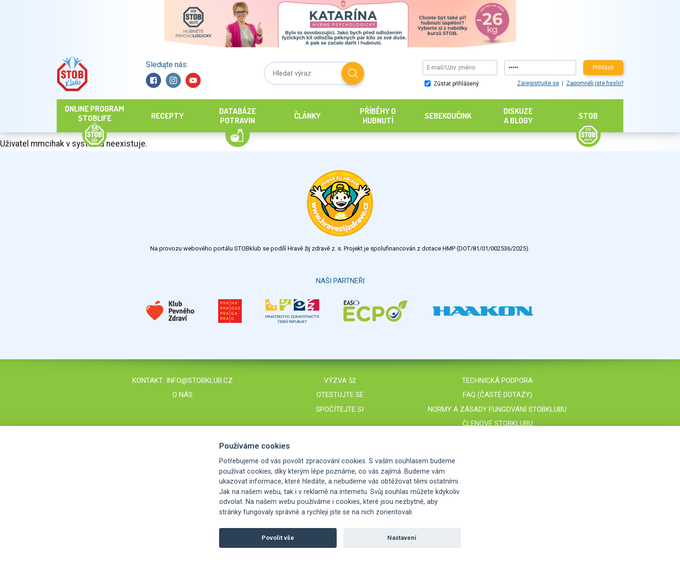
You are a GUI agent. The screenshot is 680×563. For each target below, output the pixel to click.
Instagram (173, 80)
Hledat (352, 73)
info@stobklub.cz (199, 380)
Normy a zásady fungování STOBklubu (497, 409)
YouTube (193, 80)
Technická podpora (497, 380)
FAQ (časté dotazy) (497, 394)
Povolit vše (278, 537)
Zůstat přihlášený (452, 83)
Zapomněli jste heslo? (594, 83)
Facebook (153, 80)
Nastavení (401, 537)
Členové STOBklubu (497, 423)
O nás (182, 394)
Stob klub (72, 73)
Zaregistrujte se (538, 83)
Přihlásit (603, 67)
